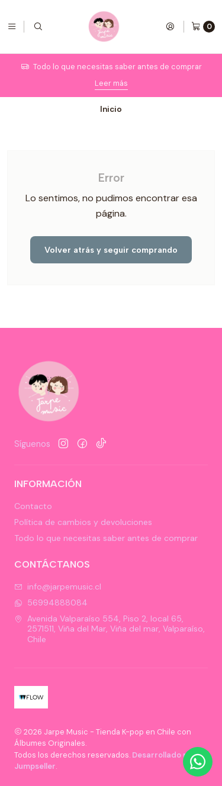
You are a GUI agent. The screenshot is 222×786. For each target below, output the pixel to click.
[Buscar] (38, 26)
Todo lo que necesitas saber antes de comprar (106, 538)
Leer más (111, 83)
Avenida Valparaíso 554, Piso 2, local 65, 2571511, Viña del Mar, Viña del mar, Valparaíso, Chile (109, 629)
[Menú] (12, 26)
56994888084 (51, 602)
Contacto (33, 506)
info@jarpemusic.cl (57, 586)
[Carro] (203, 27)
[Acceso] (170, 26)
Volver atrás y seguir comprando (111, 249)
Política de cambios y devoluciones (83, 522)
